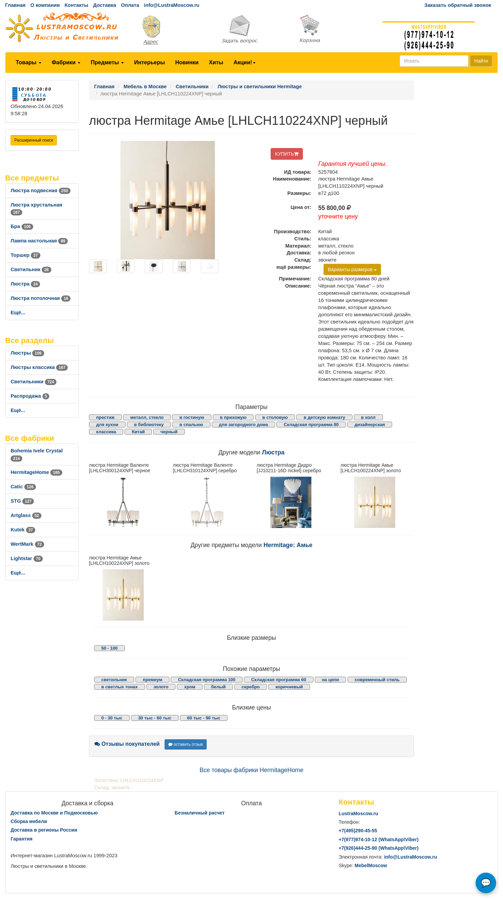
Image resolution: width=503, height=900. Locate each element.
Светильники (33, 381)
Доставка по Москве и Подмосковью (54, 813)
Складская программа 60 (278, 679)
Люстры (27, 353)
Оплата (130, 5)
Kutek (23, 529)
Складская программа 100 (206, 679)
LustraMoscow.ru (358, 813)
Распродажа (30, 396)
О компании (45, 5)
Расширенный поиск (33, 140)
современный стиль (377, 679)
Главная (15, 5)
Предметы (107, 62)
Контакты (76, 5)
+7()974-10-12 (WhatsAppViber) (379, 839)
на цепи (330, 679)
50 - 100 (109, 648)
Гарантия (22, 839)
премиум (152, 679)
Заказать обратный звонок (457, 5)
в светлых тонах (119, 686)
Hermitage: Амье (287, 545)
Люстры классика (39, 367)
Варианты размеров (352, 269)
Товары (28, 62)
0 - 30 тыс (111, 717)
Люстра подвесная (40, 190)
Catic (23, 486)
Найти (481, 61)
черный (169, 431)
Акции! (244, 62)
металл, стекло (147, 417)
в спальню (191, 424)
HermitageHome (36, 472)
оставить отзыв (185, 744)
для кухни (107, 424)
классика (106, 431)
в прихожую (233, 417)
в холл (368, 417)
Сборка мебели (29, 821)
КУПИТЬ (286, 154)
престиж (105, 417)
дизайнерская (369, 424)
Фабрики (66, 62)
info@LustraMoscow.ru (171, 5)
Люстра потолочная (40, 298)
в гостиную (191, 417)
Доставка (104, 5)
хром (189, 686)
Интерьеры (149, 62)
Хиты (216, 62)
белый (218, 686)
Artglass (26, 515)
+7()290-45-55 (358, 830)
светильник (114, 679)
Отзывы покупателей (127, 744)
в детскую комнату (324, 417)
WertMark (27, 544)
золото (161, 686)
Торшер (25, 255)
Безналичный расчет (199, 813)
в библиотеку (149, 424)
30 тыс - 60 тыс (154, 717)
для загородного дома (243, 424)
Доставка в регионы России (44, 830)
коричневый (289, 686)
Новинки (187, 62)
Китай (138, 431)
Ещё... (18, 312)
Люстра (25, 284)
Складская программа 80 (311, 424)
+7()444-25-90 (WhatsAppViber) (379, 848)
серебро (251, 686)
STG (22, 501)
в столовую (275, 417)
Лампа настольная (39, 240)
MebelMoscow (370, 865)
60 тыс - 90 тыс (203, 717)
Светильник (31, 269)
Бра (22, 226)
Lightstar (27, 558)
